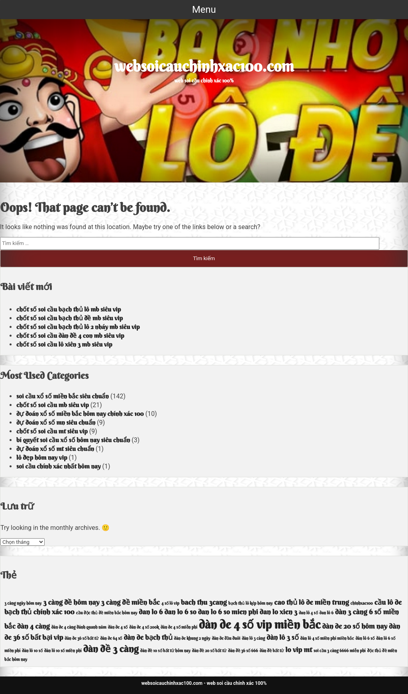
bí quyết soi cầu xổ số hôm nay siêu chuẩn (73, 440)
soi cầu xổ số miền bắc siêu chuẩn (62, 396)
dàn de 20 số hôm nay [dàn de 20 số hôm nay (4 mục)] (354, 626)
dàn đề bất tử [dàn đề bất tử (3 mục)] (272, 650)
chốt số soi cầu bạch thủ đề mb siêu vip (69, 318)
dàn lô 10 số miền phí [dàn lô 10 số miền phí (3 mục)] (63, 650)
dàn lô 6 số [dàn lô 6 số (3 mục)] (365, 638)
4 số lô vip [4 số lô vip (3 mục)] (170, 603)
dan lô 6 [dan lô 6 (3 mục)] (326, 613)
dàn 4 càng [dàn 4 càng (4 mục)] (33, 626)
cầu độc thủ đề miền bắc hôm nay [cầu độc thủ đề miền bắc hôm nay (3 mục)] (106, 613)
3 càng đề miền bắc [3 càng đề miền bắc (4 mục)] (130, 602)
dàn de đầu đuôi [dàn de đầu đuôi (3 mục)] (226, 638)
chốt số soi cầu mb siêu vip (52, 405)
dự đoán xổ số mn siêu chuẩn (55, 422)
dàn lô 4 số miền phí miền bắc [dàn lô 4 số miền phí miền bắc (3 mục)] (327, 638)
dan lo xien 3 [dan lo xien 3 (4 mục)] (278, 611)
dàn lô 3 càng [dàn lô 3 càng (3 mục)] (253, 638)
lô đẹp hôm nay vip (41, 457)
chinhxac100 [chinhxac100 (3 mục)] (362, 603)
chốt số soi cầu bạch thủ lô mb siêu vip (68, 309)
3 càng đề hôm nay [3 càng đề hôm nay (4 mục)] (71, 602)
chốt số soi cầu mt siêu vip (52, 431)
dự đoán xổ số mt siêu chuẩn (55, 449)
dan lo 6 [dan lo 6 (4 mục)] (151, 611)
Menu (204, 9)
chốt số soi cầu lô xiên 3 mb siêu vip (64, 344)
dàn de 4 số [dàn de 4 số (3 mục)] (118, 627)
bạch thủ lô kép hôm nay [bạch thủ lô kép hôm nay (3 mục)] (250, 603)
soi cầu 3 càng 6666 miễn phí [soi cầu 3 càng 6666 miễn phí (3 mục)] (340, 650)
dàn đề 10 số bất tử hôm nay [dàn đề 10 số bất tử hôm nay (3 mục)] (165, 650)
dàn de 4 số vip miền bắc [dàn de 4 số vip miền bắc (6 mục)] (259, 624)
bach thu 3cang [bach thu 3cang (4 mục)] (204, 602)
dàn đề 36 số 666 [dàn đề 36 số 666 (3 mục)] (243, 650)
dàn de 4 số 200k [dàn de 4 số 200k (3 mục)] (144, 627)
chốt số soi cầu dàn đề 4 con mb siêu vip (70, 335)
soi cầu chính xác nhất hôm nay (58, 466)
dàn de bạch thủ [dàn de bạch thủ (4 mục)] (148, 637)
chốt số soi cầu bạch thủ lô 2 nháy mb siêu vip (78, 327)
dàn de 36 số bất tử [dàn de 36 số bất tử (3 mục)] (81, 638)
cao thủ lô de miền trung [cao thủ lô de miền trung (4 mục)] (311, 602)
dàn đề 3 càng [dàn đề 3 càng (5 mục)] (111, 649)
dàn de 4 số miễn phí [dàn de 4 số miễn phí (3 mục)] (179, 627)
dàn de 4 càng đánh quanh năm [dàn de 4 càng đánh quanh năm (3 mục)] (78, 627)
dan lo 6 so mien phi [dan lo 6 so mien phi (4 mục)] (228, 611)
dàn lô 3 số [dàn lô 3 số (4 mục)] (283, 637)
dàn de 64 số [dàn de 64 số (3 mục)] (111, 638)
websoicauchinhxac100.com (204, 66)
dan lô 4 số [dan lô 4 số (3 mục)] (308, 613)
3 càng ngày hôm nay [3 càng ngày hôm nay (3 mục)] (22, 603)
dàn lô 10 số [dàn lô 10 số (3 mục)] (32, 650)
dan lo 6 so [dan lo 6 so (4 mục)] (180, 611)
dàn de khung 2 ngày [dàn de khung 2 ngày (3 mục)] (192, 638)
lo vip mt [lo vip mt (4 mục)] (298, 649)
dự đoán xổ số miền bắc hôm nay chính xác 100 (80, 414)
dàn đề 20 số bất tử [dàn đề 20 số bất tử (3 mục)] (209, 650)
